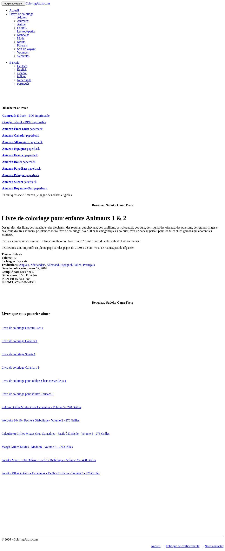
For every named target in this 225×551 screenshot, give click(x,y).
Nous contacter (214, 546)
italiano (21, 76)
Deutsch (22, 66)
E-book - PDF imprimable (26, 115)
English (22, 69)
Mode (20, 38)
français (14, 62)
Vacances (23, 52)
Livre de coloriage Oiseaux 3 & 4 (22, 327)
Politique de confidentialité (182, 546)
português (23, 83)
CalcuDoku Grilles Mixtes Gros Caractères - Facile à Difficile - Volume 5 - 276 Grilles (55, 433)
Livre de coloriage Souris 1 (18, 354)
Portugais (89, 264)
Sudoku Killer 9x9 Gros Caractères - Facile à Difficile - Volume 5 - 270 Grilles (51, 473)
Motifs (21, 42)
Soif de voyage (26, 49)
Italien (78, 264)
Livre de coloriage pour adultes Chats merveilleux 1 (34, 380)
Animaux (23, 21)
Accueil (14, 10)
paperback (22, 129)
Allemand (53, 264)
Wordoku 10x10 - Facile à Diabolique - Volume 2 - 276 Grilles (40, 420)
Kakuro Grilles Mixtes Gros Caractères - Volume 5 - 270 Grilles (41, 407)
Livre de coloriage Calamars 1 (20, 367)
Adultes (22, 17)
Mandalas (23, 35)
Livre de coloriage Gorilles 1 (19, 341)
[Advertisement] (112, 506)
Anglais (24, 264)
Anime (21, 24)
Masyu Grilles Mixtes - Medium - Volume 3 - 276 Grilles (37, 447)
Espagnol (66, 264)
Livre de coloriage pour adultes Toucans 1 (28, 394)
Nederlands (24, 80)
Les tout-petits (26, 31)
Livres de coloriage (21, 14)
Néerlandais (37, 264)
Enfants (22, 28)
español (22, 73)
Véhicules (23, 56)
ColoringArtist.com (38, 3)
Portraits (22, 45)
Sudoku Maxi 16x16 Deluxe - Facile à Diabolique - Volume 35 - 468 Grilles (49, 460)
